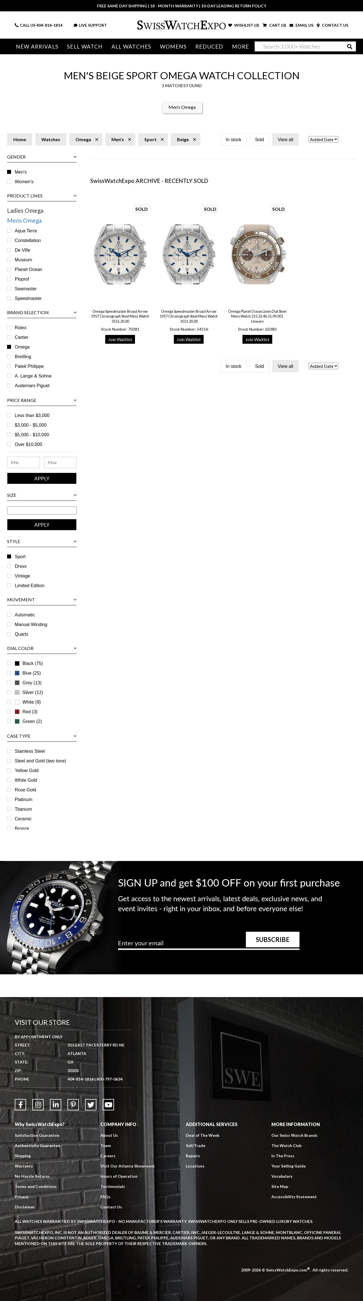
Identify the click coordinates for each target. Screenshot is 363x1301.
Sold (259, 139)
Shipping (23, 1155)
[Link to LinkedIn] (55, 1104)
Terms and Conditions (36, 1186)
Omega (22, 347)
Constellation (28, 240)
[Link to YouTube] (108, 1104)
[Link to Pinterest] (73, 1104)
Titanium (23, 809)
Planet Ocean (28, 269)
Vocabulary (281, 1176)
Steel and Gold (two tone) (40, 760)
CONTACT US (332, 25)
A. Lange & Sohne (33, 376)
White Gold (26, 780)
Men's (21, 172)
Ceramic (23, 818)
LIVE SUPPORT (90, 25)
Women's (24, 181)
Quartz (21, 634)
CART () (274, 25)
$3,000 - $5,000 (31, 425)
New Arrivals (37, 46)
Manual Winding (31, 624)
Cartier (21, 337)
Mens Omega (24, 220)
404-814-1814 (49, 25)
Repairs (193, 1155)
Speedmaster (28, 298)
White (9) (31, 702)
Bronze (22, 828)
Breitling (23, 356)
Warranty (24, 1166)
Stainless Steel (30, 751)
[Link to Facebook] (20, 1104)
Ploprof (22, 279)
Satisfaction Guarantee (37, 1135)
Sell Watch (85, 46)
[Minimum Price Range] (23, 462)
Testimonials (112, 1186)
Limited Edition (30, 585)
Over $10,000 (28, 444)
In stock (233, 139)
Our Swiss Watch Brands (294, 1135)
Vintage (22, 576)
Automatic (25, 614)
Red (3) (29, 711)
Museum (23, 259)
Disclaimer (25, 1206)
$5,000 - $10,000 (32, 434)
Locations (195, 1166)
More (240, 46)
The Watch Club (286, 1145)
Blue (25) (31, 673)
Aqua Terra (26, 230)
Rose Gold (25, 789)
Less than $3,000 (32, 415)
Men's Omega (182, 107)
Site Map (279, 1186)
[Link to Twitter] (90, 1104)
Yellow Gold (27, 770)
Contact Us (111, 1206)
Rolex (20, 327)
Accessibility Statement (294, 1196)
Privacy (21, 1196)
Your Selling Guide (288, 1166)
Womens (173, 46)
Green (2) (32, 721)
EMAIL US (301, 25)
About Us (109, 1135)
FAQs (105, 1196)
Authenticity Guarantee (37, 1145)
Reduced (209, 46)
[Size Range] (42, 510)
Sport (20, 556)
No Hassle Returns (32, 1176)
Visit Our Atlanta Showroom (127, 1166)
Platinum (23, 799)
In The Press (282, 1155)
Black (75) (32, 663)
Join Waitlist (120, 339)
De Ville (22, 250)
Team (105, 1145)
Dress (21, 566)
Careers (107, 1155)
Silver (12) (32, 692)
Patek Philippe (29, 366)
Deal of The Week (203, 1135)
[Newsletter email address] (208, 945)
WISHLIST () (243, 25)
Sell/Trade (195, 1145)
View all (285, 139)
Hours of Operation (119, 1176)
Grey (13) (32, 682)
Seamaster (26, 288)
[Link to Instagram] (38, 1104)
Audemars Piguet (32, 385)
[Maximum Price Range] (60, 462)
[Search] (305, 46)
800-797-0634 (109, 1079)
